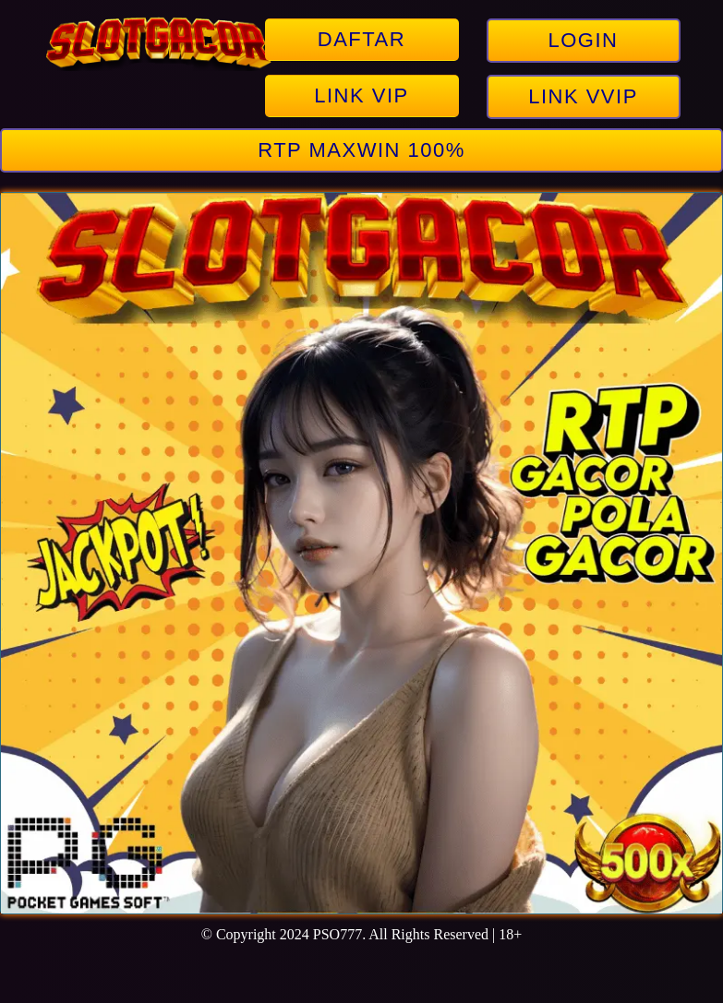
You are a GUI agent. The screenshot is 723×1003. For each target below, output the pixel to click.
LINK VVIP (583, 96)
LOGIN (583, 40)
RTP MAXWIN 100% (361, 149)
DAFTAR (361, 39)
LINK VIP (361, 95)
